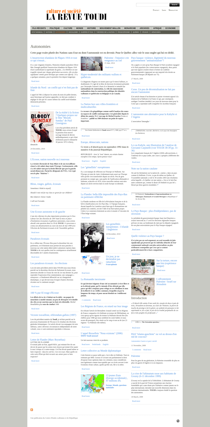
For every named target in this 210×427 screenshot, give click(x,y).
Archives (144, 28)
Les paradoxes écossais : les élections (48, 263)
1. (81, 130)
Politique (55, 28)
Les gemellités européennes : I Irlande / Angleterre (117, 227)
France (145, 32)
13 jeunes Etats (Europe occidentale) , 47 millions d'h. (117, 378)
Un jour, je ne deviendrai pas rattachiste (113, 259)
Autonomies (60, 32)
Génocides (156, 32)
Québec (136, 32)
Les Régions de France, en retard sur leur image (104, 306)
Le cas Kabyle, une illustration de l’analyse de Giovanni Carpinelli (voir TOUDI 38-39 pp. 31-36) (154, 148)
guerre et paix (87, 32)
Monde (79, 28)
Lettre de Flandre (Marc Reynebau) (47, 339)
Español (103, 161)
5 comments (136, 350)
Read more (35, 81)
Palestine (135, 356)
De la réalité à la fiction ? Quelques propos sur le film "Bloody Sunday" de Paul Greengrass (67, 118)
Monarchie (130, 28)
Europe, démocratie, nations (94, 142)
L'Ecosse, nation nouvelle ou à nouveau (49, 159)
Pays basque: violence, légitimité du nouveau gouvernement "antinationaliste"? (153, 59)
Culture (68, 28)
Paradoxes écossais (39, 238)
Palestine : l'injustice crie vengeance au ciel (116, 59)
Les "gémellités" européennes (95, 167)
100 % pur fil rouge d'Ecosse (44, 292)
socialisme (73, 32)
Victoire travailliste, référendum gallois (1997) (53, 315)
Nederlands (96, 344)
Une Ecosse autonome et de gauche (47, 211)
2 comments (86, 300)
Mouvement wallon (110, 28)
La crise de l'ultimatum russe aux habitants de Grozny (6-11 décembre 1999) (153, 374)
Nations (49, 32)
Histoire (91, 28)
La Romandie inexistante (93, 279)
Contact (156, 10)
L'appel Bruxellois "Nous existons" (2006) (101, 333)
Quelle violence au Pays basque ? (147, 236)
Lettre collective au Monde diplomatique (101, 350)
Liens (164, 10)
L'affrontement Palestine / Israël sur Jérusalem (166, 282)
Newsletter (173, 10)
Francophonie (124, 32)
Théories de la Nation (105, 32)
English (95, 161)
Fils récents (39, 28)
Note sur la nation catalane (144, 168)
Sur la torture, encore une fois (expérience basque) (166, 263)
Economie (170, 28)
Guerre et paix (146, 341)
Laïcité (154, 341)
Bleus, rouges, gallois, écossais (45, 184)
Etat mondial (37, 32)
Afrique (157, 28)
